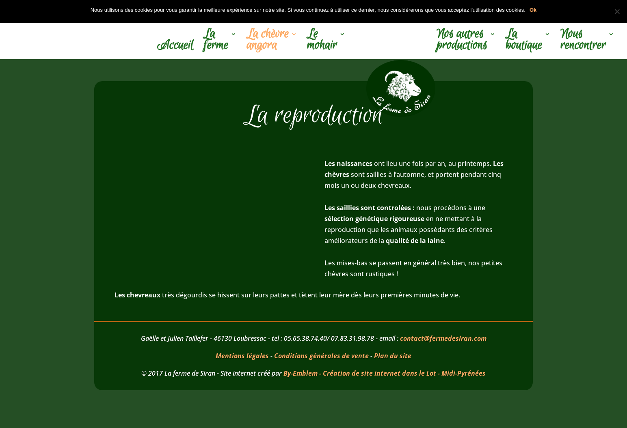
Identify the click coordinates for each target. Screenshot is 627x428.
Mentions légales (242, 355)
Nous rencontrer (583, 41)
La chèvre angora (267, 41)
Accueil (175, 47)
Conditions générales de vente (321, 355)
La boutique (524, 41)
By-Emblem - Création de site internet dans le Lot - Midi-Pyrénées (384, 373)
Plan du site (392, 355)
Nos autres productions (462, 41)
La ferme (215, 41)
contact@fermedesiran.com (443, 338)
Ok (533, 10)
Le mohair (322, 41)
